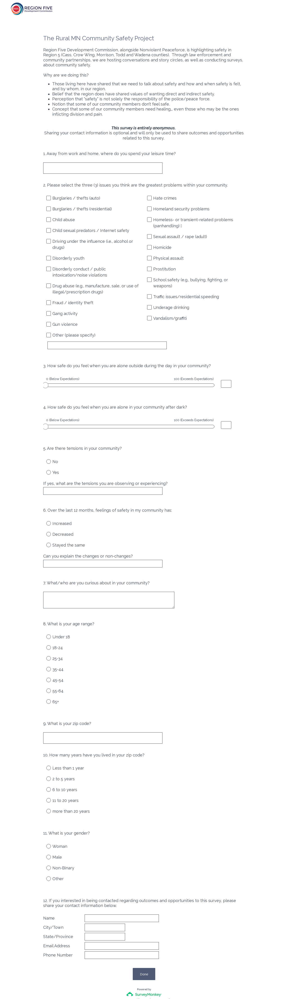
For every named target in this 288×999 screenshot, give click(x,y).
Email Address (56, 911)
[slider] (45, 381)
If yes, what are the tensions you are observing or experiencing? (105, 471)
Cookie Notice (150, 988)
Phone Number (58, 921)
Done (144, 940)
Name (49, 883)
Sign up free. (166, 966)
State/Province (58, 902)
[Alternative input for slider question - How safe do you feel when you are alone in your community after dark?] (226, 417)
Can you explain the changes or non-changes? (88, 540)
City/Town (53, 892)
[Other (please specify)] (111, 345)
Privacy (134, 988)
